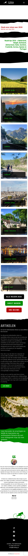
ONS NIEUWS (14, 310)
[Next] (15, 498)
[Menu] (24, 2)
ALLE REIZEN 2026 (14, 296)
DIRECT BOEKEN (14, 303)
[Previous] (13, 498)
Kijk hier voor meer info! (7, 29)
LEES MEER (6, 386)
